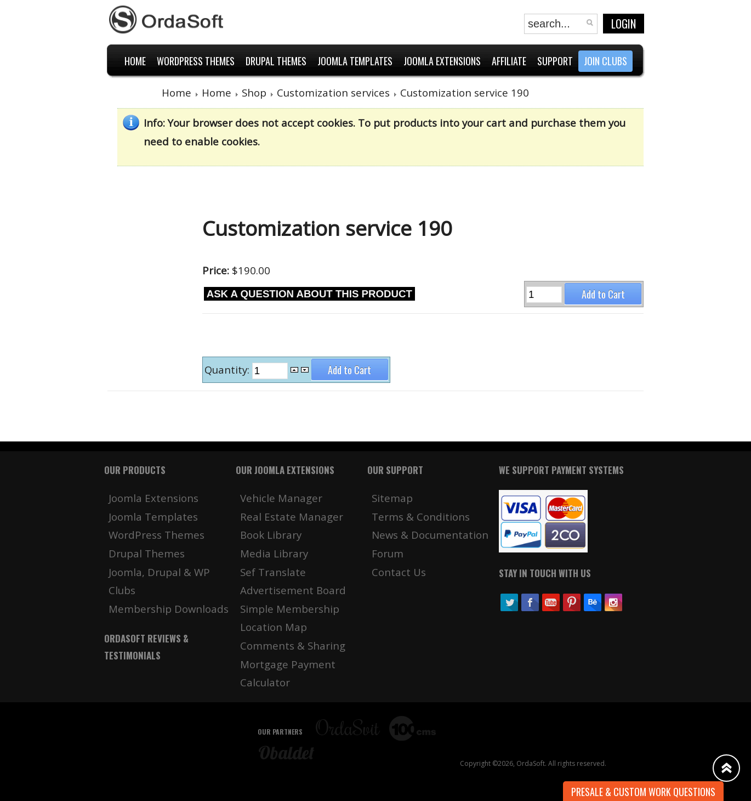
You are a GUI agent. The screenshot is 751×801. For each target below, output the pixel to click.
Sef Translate (273, 572)
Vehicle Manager (281, 498)
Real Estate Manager (291, 516)
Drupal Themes (147, 553)
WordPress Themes (156, 534)
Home (176, 92)
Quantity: (228, 370)
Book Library (270, 534)
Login (623, 23)
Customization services (333, 92)
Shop (254, 92)
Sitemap (392, 498)
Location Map (273, 627)
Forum (387, 553)
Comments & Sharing (292, 645)
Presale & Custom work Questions (643, 792)
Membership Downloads (169, 609)
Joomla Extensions (153, 498)
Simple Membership (289, 609)
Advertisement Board (293, 590)
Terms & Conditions (421, 516)
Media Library (274, 553)
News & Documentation (430, 534)
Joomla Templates (153, 516)
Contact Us (399, 572)
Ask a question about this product (309, 294)
